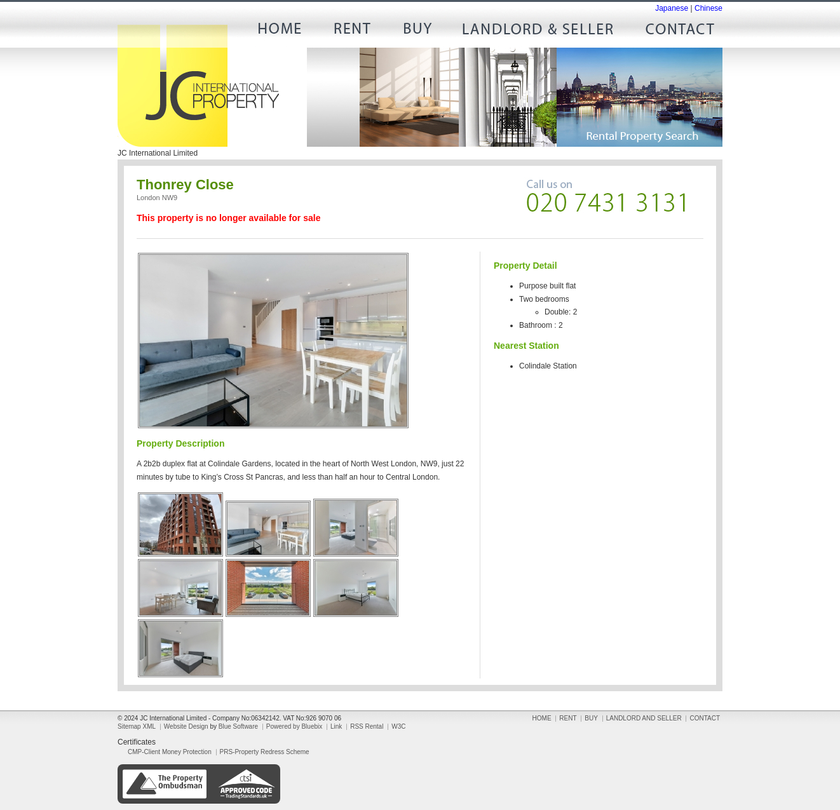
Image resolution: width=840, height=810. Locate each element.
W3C (398, 726)
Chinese (708, 8)
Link (336, 726)
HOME (284, 32)
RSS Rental (366, 726)
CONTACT (674, 32)
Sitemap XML (137, 726)
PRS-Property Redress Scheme (264, 751)
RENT (351, 32)
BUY (417, 32)
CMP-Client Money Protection (170, 751)
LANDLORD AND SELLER (538, 32)
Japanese (671, 8)
